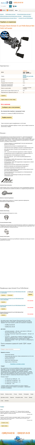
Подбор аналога (7, 117)
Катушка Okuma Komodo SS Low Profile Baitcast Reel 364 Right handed (12, 306)
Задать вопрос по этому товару (8, 99)
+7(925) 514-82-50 (18, 3)
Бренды (30, 397)
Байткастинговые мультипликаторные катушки (10, 16)
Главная (2, 394)
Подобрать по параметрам (8, 22)
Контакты (7, 400)
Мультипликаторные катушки (23, 14)
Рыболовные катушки (10, 14)
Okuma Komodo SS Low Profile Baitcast (28, 76)
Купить (30, 294)
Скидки (31, 394)
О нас (2, 400)
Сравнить (3, 95)
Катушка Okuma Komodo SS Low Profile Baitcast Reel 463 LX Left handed (12, 292)
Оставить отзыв (5, 422)
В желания (10, 295)
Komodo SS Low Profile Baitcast (25, 18)
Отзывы (15, 394)
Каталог (2, 14)
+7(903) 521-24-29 (23, 433)
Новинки (4, 10)
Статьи (25, 397)
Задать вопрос (5, 425)
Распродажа (10, 10)
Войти (16, 10)
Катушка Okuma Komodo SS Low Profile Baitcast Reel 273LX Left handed (12, 299)
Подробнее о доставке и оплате (17, 364)
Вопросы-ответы (8, 394)
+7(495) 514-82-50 (8, 433)
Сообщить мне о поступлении (11, 107)
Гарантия (12, 397)
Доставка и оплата (4, 397)
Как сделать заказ (19, 397)
